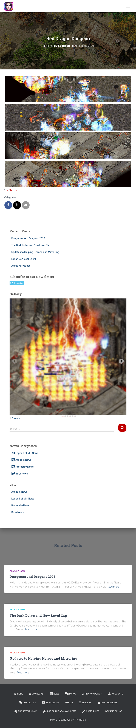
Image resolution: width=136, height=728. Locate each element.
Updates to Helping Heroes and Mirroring (35, 252)
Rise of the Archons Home (59, 711)
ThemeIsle (80, 719)
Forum (70, 694)
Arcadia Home (107, 702)
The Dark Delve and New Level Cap (30, 245)
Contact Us (27, 702)
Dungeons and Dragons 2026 (28, 238)
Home (18, 694)
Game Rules (90, 711)
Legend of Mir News (24, 453)
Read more (113, 586)
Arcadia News (21, 459)
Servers (85, 702)
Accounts (115, 694)
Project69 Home (25, 711)
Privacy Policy (92, 694)
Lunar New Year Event (23, 259)
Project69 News (22, 466)
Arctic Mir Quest (20, 265)
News (54, 694)
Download (36, 694)
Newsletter (50, 702)
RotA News (19, 473)
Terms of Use (113, 711)
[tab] (63, 416)
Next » (13, 190)
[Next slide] (121, 361)
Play (69, 702)
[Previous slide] (14, 361)
